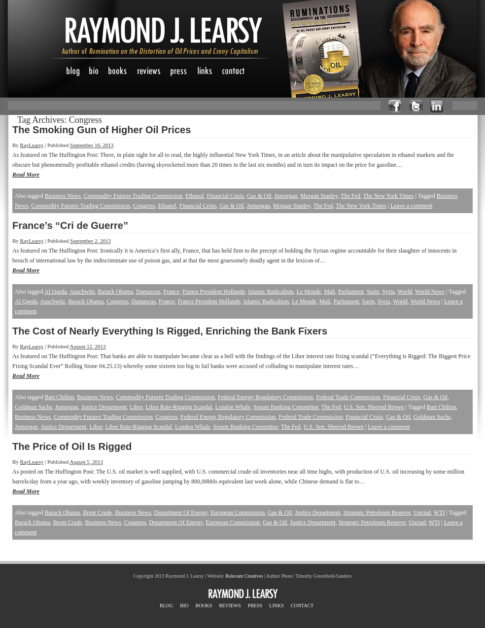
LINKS (276, 605)
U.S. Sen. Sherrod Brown (374, 407)
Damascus (148, 291)
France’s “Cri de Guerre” (70, 225)
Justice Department (104, 407)
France (171, 291)
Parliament (351, 291)
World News (430, 291)
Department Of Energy (181, 512)
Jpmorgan (285, 195)
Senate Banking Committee (285, 407)
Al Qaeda (55, 291)
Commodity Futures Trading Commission (133, 195)
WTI (439, 512)
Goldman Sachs (33, 407)
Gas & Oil (259, 195)
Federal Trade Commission (348, 397)
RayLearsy (32, 145)
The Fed (350, 195)
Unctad (422, 512)
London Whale (232, 407)
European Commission (237, 512)
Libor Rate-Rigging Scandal (178, 407)
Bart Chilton (59, 397)
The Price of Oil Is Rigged (72, 446)
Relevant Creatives (244, 576)
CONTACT (302, 605)
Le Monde (309, 291)
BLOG (166, 605)
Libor (136, 407)
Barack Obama (115, 291)
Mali (329, 291)
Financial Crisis (225, 195)
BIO (184, 605)
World (404, 291)
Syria (388, 291)
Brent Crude (97, 512)
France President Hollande (213, 291)
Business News (63, 195)
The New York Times (388, 195)
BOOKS (203, 605)
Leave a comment (411, 205)
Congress (144, 205)
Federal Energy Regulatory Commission (265, 397)
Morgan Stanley (319, 195)
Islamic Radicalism (270, 291)
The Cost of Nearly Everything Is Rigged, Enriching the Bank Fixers (169, 331)
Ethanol (194, 195)
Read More (25, 174)
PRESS (255, 605)
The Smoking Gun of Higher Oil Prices (101, 129)
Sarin (373, 291)
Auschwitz (82, 291)
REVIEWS (230, 605)
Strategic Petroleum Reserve (377, 512)
